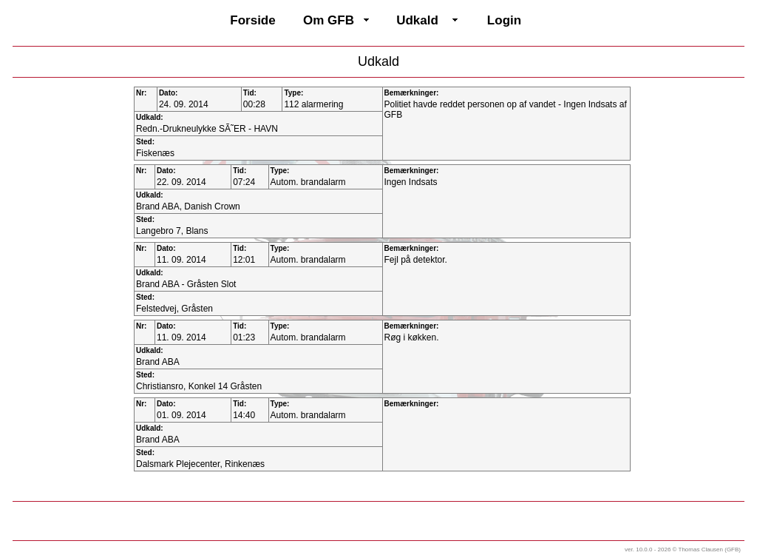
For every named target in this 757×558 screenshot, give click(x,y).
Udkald (417, 20)
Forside (252, 20)
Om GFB (328, 20)
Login (504, 20)
